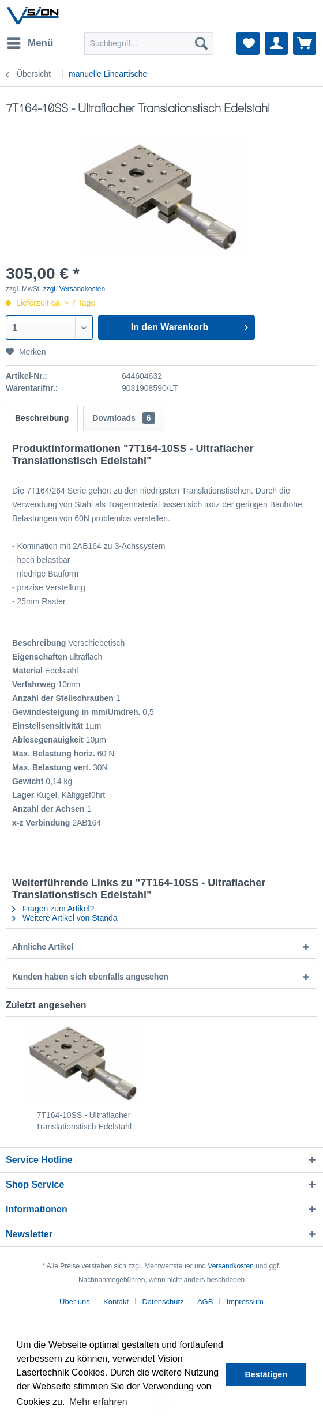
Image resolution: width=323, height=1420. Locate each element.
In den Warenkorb (189, 325)
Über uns (74, 1301)
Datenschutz (162, 1301)
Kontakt (116, 1301)
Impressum (245, 1301)
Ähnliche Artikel (42, 946)
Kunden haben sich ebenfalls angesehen (90, 976)
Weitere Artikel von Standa (65, 917)
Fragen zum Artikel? (53, 908)
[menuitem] (29, 43)
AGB (205, 1301)
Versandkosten (230, 1266)
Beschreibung (42, 418)
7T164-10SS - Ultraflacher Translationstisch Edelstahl (84, 1120)
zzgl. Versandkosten (74, 289)
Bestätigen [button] (266, 1374)
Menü (30, 41)
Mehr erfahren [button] (98, 1402)
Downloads (123, 418)
